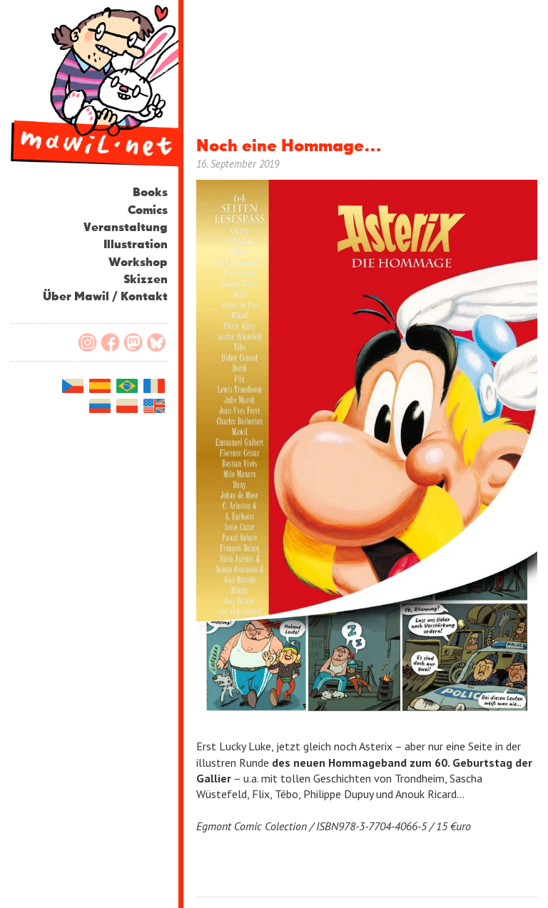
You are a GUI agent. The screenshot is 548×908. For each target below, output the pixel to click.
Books (150, 193)
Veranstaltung (125, 228)
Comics (148, 211)
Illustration (135, 245)
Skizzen (145, 280)
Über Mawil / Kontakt (105, 297)
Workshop (138, 263)
